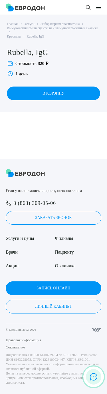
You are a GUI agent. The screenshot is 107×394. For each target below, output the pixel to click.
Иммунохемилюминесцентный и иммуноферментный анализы (52, 28)
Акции (12, 265)
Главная (12, 24)
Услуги (29, 24)
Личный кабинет (53, 306)
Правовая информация (23, 340)
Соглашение (15, 347)
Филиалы (64, 238)
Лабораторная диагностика (60, 24)
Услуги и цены (20, 238)
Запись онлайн (53, 288)
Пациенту (64, 252)
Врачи (12, 252)
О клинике (65, 265)
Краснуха (14, 36)
